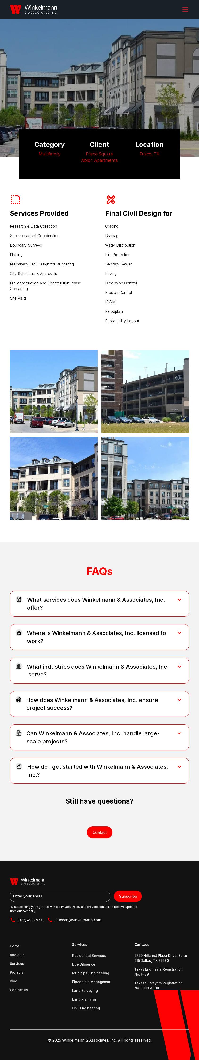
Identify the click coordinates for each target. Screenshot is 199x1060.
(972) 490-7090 (30, 920)
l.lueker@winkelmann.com (78, 920)
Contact (100, 832)
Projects (16, 972)
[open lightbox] (54, 391)
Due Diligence (83, 964)
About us (17, 955)
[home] (33, 9)
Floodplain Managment (91, 982)
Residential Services (89, 956)
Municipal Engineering (90, 973)
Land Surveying (85, 991)
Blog (13, 981)
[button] (184, 9)
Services (17, 964)
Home (14, 946)
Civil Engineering (86, 1008)
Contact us (19, 990)
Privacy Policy (70, 907)
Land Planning (84, 999)
